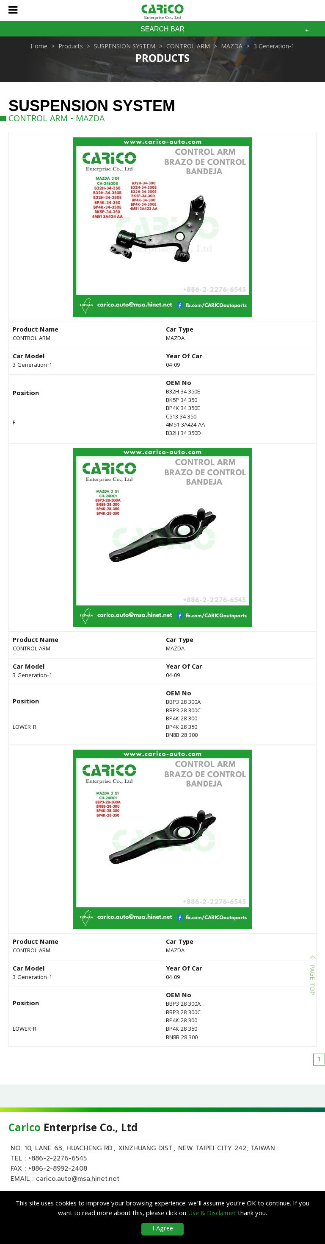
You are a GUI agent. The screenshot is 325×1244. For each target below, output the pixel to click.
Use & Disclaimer (212, 1213)
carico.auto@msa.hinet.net (77, 1178)
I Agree (162, 1229)
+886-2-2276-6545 (57, 1158)
